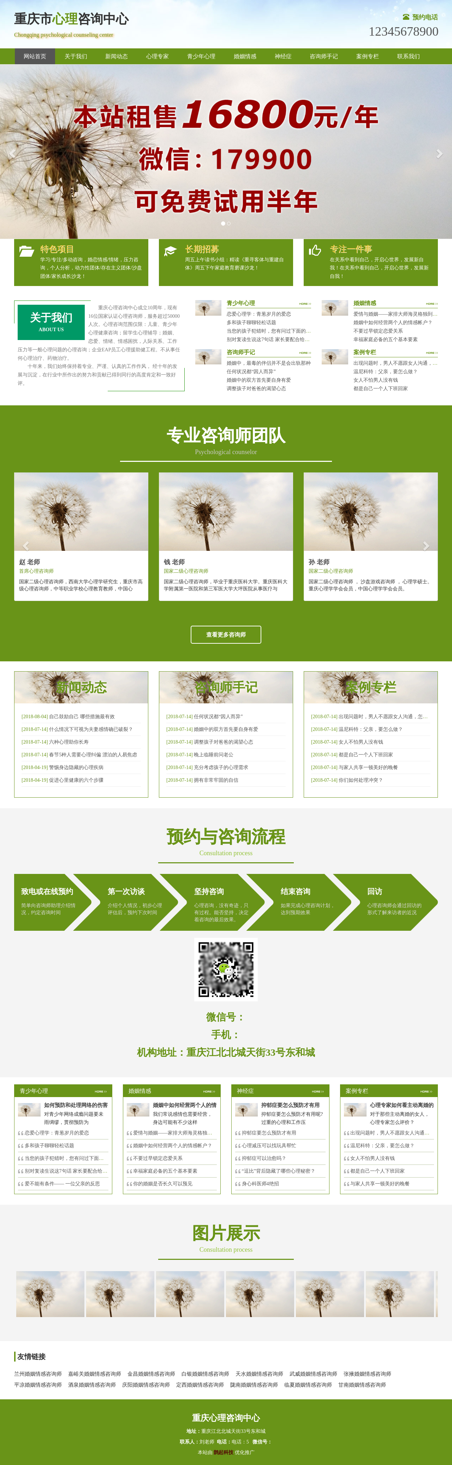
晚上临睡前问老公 (213, 754)
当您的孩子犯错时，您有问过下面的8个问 (70, 1158)
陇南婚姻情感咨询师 (254, 1385)
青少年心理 (201, 56)
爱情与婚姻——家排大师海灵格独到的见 (177, 1133)
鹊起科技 (224, 1452)
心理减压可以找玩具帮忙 (269, 1145)
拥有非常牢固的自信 (216, 780)
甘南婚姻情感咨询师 (362, 1385)
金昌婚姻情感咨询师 (151, 1374)
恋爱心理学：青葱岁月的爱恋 (259, 314)
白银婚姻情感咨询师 (205, 1374)
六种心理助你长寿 (69, 742)
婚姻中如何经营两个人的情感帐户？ (393, 322)
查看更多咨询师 (226, 635)
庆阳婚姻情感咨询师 (146, 1385)
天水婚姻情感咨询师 (259, 1374)
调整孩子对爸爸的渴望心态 (256, 388)
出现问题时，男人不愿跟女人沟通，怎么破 (386, 716)
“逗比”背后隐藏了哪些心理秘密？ (278, 1171)
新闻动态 (116, 56)
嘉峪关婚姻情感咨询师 (94, 1374)
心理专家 (157, 56)
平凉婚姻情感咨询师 (38, 1385)
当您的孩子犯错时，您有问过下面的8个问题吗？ (280, 331)
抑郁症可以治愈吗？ (264, 1158)
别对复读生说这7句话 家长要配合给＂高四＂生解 (280, 339)
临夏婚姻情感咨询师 (308, 1385)
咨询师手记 (324, 56)
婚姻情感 (245, 56)
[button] (11, 151)
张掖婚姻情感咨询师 (367, 1374)
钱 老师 (174, 562)
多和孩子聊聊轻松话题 (251, 322)
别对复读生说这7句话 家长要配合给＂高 (69, 1171)
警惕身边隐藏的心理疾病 (76, 767)
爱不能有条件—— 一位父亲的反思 (62, 1183)
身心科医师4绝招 (263, 1183)
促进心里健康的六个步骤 (76, 780)
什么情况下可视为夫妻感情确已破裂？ (91, 729)
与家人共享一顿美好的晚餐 (368, 767)
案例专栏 (367, 56)
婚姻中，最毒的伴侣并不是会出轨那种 (269, 363)
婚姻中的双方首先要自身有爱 (259, 380)
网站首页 (35, 56)
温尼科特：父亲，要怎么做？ (385, 371)
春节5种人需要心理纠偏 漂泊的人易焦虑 (93, 754)
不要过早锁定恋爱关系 (378, 331)
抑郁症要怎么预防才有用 (269, 1133)
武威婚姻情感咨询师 (313, 1374)
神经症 (283, 56)
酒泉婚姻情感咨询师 (92, 1385)
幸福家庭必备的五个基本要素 (385, 339)
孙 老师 (319, 562)
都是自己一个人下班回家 (380, 388)
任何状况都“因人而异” (251, 371)
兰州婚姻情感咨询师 (38, 1374)
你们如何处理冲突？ (361, 780)
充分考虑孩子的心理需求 (221, 767)
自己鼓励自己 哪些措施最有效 (82, 716)
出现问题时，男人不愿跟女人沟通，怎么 (394, 1133)
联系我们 (408, 56)
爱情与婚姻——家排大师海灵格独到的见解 (400, 314)
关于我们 (76, 56)
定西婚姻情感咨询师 (200, 1385)
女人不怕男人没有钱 (375, 380)
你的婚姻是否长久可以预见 (162, 1183)
